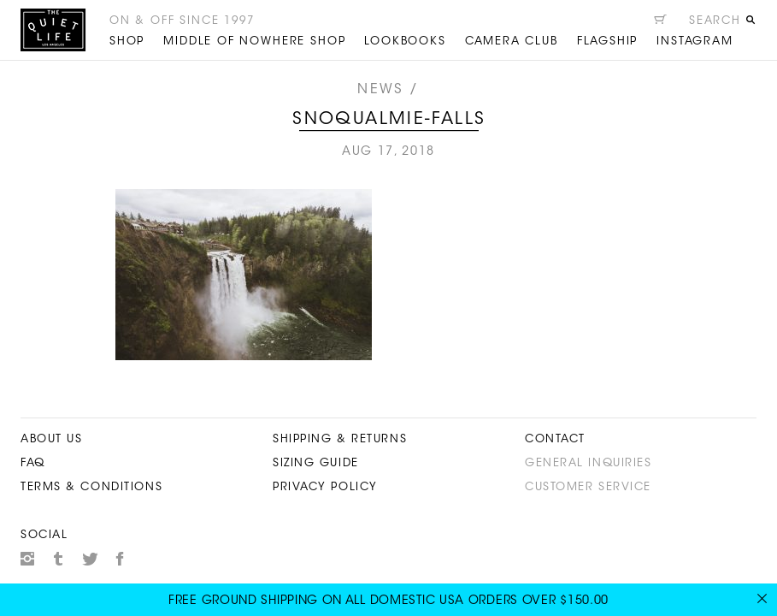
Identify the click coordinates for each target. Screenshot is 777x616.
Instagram (27, 558)
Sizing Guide (316, 463)
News (380, 90)
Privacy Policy (325, 487)
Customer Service (588, 487)
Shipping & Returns (340, 439)
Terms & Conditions (91, 487)
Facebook (120, 558)
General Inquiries (588, 463)
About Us (51, 439)
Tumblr (59, 558)
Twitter (89, 558)
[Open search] (722, 23)
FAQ (33, 463)
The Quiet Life (53, 30)
